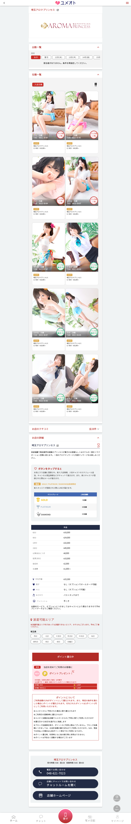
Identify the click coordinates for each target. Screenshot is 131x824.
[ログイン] (117, 798)
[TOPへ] (117, 808)
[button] (4, 3)
